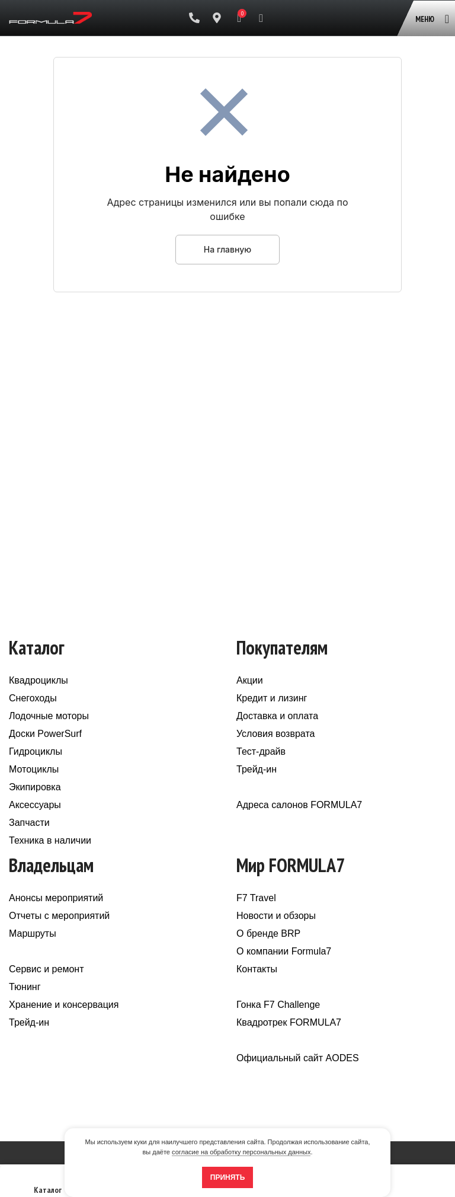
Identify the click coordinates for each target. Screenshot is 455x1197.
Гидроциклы (35, 751)
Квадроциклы (38, 680)
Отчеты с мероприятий (59, 916)
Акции (249, 680)
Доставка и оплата (277, 716)
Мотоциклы (34, 769)
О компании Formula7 (283, 951)
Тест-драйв (261, 751)
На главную (227, 249)
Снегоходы (33, 698)
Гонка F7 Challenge (278, 1005)
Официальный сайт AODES (297, 1058)
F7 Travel (256, 898)
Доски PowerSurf (45, 734)
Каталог (48, 1184)
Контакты (256, 969)
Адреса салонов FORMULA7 (299, 805)
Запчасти (29, 823)
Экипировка (35, 787)
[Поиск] (261, 18)
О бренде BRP (268, 933)
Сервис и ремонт (46, 969)
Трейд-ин (256, 769)
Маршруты (32, 933)
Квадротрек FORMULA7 (288, 1022)
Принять (227, 1177)
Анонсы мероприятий (56, 898)
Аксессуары (35, 805)
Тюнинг (25, 987)
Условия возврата (275, 734)
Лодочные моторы (49, 716)
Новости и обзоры (276, 916)
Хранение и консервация (63, 1005)
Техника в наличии (50, 840)
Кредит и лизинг (271, 698)
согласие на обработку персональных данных (241, 1151)
